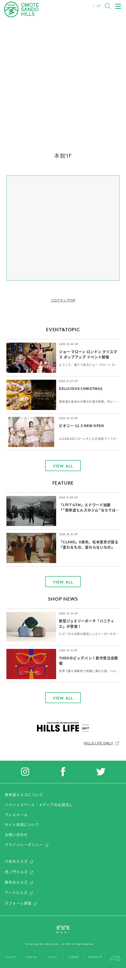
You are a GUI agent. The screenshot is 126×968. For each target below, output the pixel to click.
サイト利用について (22, 824)
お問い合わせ (16, 834)
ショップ (10, 957)
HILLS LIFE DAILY (102, 743)
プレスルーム (16, 814)
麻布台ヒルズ (19, 882)
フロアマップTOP (63, 300)
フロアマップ (94, 957)
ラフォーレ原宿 (21, 903)
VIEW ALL (63, 465)
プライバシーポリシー (27, 844)
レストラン (31, 957)
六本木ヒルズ (19, 861)
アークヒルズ (19, 892)
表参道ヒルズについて (24, 794)
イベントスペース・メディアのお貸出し (39, 804)
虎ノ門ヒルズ (19, 871)
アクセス (73, 957)
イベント (52, 957)
